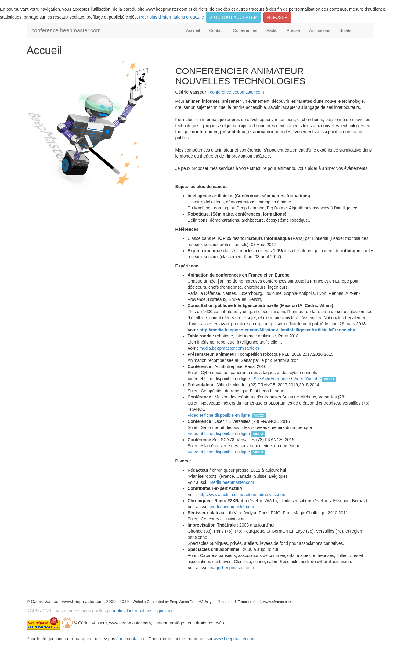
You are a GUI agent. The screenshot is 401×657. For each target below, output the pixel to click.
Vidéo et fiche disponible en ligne (220, 415)
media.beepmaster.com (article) (229, 348)
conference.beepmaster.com (66, 30)
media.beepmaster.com (232, 482)
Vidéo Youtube (307, 378)
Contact (216, 30)
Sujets (345, 30)
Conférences (245, 30)
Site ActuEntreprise (272, 378)
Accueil (193, 30)
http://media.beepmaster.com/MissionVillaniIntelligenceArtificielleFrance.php (277, 329)
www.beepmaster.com (234, 638)
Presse (293, 30)
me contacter (132, 638)
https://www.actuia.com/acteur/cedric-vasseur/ (241, 494)
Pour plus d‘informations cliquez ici (172, 17)
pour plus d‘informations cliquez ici (139, 610)
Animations (319, 30)
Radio (272, 30)
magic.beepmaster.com (232, 567)
